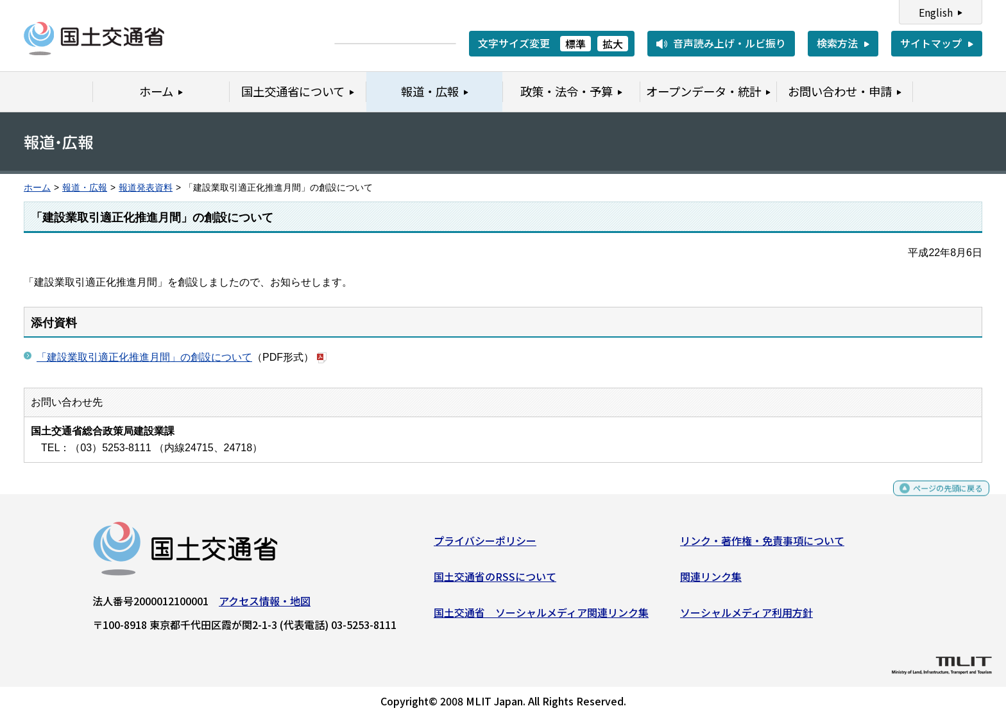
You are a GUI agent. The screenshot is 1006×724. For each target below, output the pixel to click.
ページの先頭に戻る (937, 499)
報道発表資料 (146, 188)
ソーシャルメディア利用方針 (746, 617)
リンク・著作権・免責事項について (762, 545)
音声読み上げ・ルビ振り (729, 43)
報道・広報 (84, 188)
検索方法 (837, 43)
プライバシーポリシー (485, 545)
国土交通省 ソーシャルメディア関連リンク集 (541, 617)
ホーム (37, 188)
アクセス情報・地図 (265, 606)
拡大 (612, 43)
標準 (575, 43)
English (936, 12)
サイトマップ (931, 43)
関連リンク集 (711, 581)
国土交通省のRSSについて (495, 581)
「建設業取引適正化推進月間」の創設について (144, 357)
